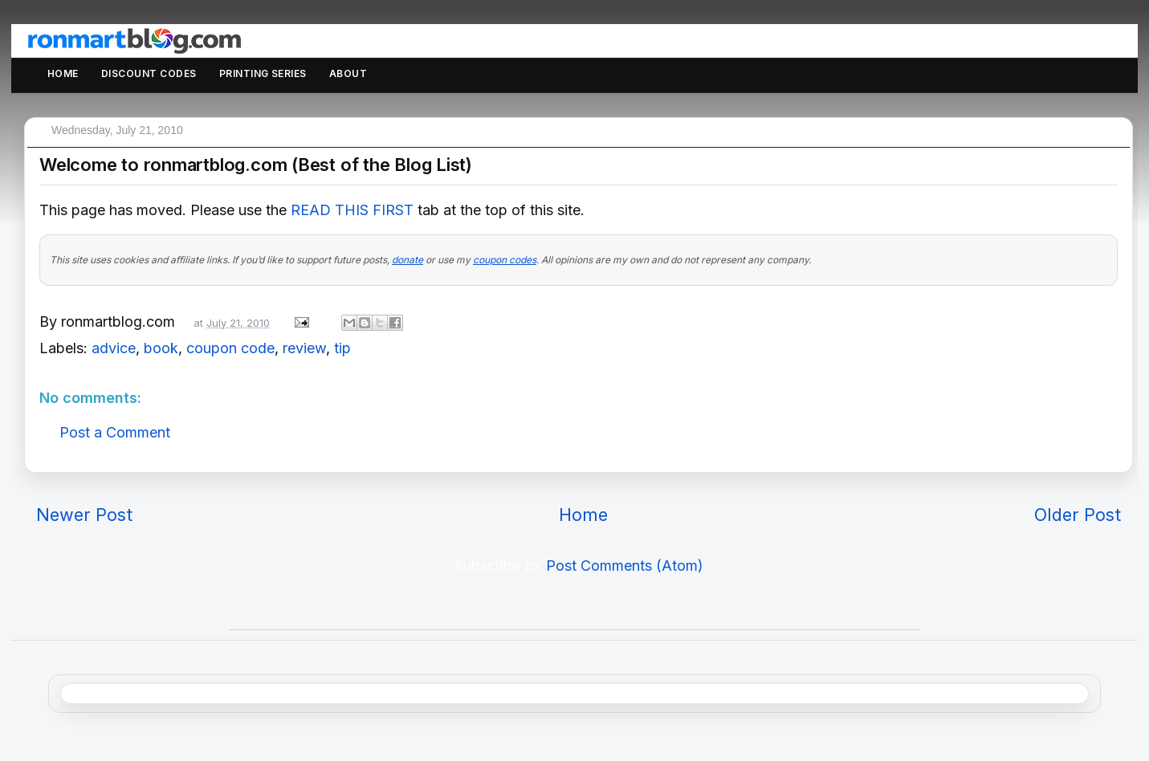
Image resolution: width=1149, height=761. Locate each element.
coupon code (230, 348)
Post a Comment (114, 432)
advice (114, 348)
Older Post (1077, 514)
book (161, 348)
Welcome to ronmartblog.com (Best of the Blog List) (255, 164)
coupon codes (504, 260)
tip (342, 348)
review (304, 348)
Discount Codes (149, 73)
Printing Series (263, 73)
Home (63, 73)
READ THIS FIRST (352, 209)
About (348, 73)
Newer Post (84, 514)
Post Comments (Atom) (624, 565)
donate (407, 260)
